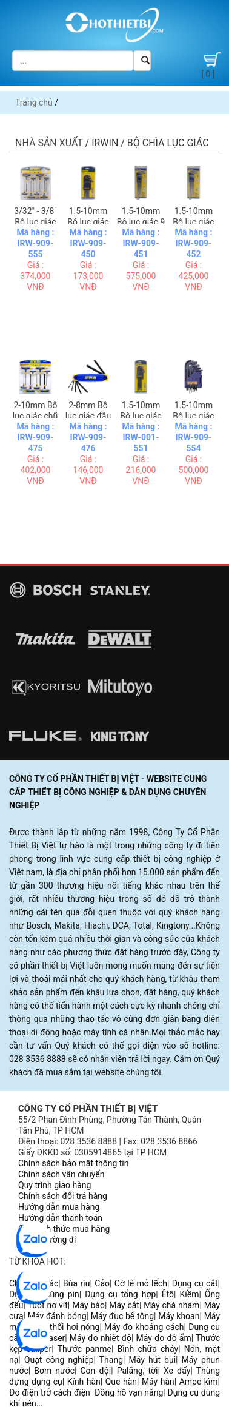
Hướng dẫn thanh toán (60, 1218)
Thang (111, 1360)
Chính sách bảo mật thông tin (73, 1163)
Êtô (168, 1294)
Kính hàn (84, 1381)
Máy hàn (158, 1381)
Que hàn (121, 1381)
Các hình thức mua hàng (64, 1229)
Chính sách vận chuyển (61, 1174)
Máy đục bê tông (122, 1316)
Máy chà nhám (171, 1305)
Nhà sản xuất (49, 143)
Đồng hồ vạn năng (129, 1392)
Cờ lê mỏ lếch (140, 1283)
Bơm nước (54, 1371)
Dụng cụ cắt (195, 1283)
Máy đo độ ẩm (163, 1338)
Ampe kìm (198, 1381)
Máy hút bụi (152, 1360)
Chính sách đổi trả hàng (62, 1196)
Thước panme (84, 1349)
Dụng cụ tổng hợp (120, 1294)
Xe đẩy (177, 1371)
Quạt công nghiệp (59, 1360)
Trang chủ (34, 102)
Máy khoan (178, 1316)
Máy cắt (124, 1305)
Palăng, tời (137, 1371)
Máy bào (88, 1305)
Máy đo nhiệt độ (100, 1338)
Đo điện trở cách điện (49, 1392)
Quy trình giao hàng (54, 1185)
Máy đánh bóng (57, 1316)
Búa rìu (76, 1283)
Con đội (96, 1371)
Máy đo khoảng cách (144, 1327)
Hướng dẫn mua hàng (58, 1207)
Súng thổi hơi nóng (63, 1327)
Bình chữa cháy (148, 1349)
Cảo (102, 1283)
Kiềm (189, 1294)
